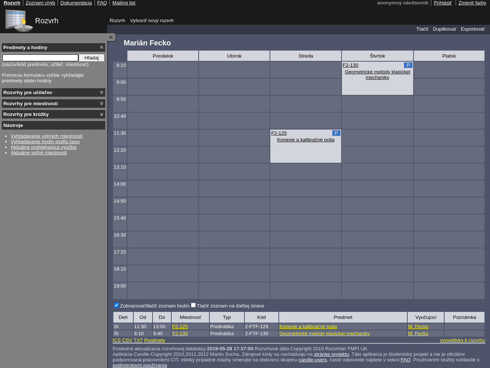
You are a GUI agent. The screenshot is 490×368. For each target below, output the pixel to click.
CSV (127, 340)
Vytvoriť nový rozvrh (152, 20)
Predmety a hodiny (25, 47)
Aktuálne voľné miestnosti (39, 152)
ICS (117, 340)
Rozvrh (46, 21)
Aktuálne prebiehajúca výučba (43, 147)
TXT (138, 340)
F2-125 (279, 133)
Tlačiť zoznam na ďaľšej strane (230, 306)
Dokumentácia (76, 3)
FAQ (406, 359)
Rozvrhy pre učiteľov (27, 92)
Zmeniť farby (472, 3)
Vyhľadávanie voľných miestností (47, 136)
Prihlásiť (443, 3)
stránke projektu (331, 354)
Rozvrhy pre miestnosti (30, 103)
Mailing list (123, 3)
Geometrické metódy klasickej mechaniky (377, 74)
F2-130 (350, 65)
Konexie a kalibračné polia (306, 139)
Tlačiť (422, 29)
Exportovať (473, 29)
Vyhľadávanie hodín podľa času (45, 141)
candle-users (313, 359)
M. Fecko (418, 326)
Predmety (154, 340)
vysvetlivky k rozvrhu (462, 340)
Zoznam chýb (40, 3)
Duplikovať (444, 29)
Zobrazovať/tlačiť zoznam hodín (154, 306)
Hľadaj (92, 58)
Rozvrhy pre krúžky (26, 114)
